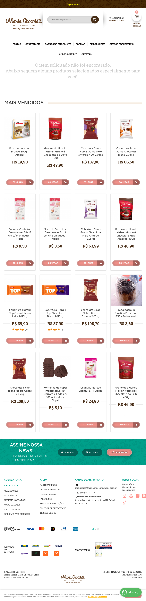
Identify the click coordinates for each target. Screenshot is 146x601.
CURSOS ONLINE (68, 54)
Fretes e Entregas (50, 489)
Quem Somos (11, 490)
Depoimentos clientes (17, 514)
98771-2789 (88, 492)
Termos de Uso (48, 512)
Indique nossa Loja (15, 500)
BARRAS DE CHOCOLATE (58, 44)
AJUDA (43, 480)
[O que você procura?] (95, 19)
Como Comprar (48, 494)
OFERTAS (86, 54)
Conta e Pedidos (114, 20)
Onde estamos (12, 504)
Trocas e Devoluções (52, 503)
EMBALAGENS (97, 44)
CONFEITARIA (32, 44)
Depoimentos (73, 4)
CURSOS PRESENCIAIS (122, 44)
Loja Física (10, 495)
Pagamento (46, 499)
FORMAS (80, 44)
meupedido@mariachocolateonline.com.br (96, 488)
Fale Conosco (12, 509)
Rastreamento (48, 485)
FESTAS (17, 44)
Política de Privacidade (53, 508)
